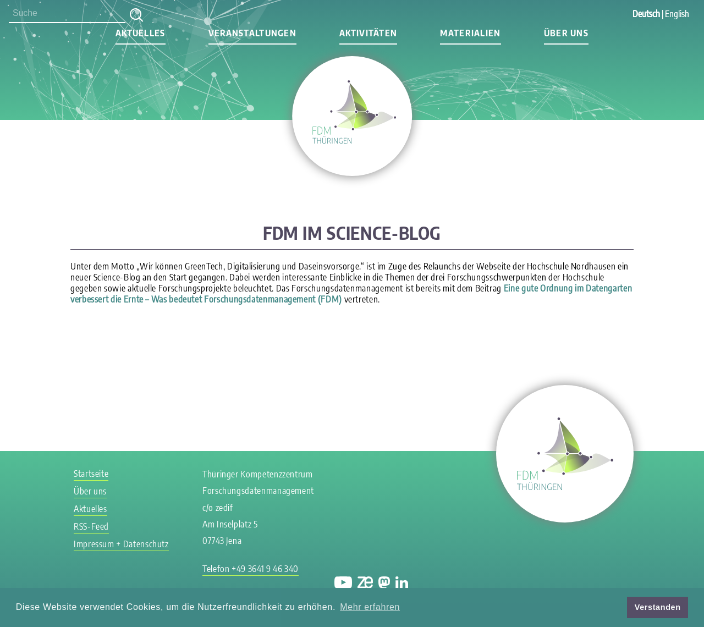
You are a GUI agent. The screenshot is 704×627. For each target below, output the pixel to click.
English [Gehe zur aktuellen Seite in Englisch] (677, 13)
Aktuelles (141, 33)
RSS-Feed (91, 526)
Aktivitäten (368, 33)
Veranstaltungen (252, 33)
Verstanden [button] (658, 607)
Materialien (470, 33)
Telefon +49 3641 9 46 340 (250, 568)
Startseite (91, 473)
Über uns (566, 33)
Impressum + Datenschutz (121, 543)
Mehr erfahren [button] (370, 607)
